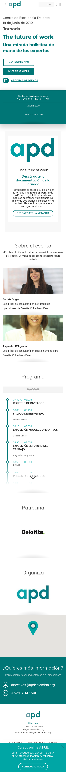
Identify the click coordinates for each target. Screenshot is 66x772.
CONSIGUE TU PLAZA (33, 766)
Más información (19, 62)
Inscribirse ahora (18, 71)
